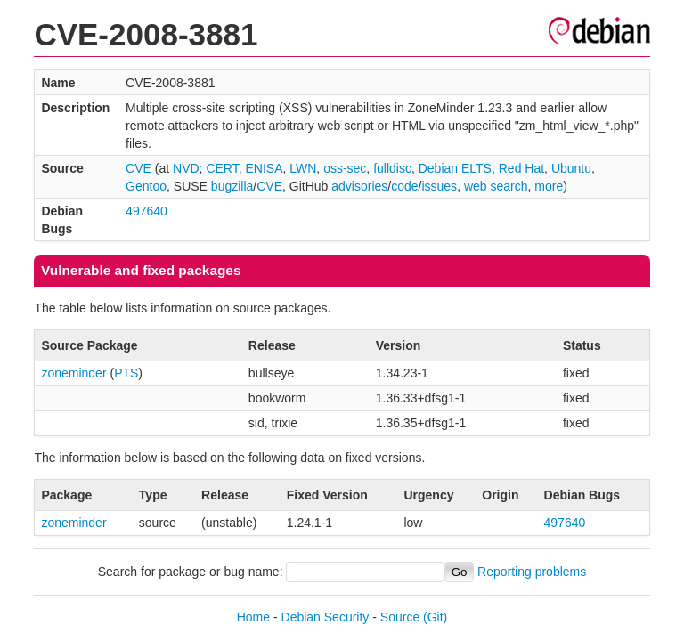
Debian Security (325, 617)
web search (496, 186)
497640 (146, 211)
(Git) (435, 617)
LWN (302, 168)
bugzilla (232, 186)
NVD (186, 168)
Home (253, 617)
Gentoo (146, 186)
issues (439, 186)
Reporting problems (531, 571)
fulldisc (392, 168)
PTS (126, 373)
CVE (138, 168)
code (404, 186)
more (548, 186)
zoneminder (73, 373)
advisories (359, 186)
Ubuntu (571, 168)
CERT (222, 168)
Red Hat (521, 168)
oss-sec (344, 168)
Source (399, 617)
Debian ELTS (455, 168)
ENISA (263, 168)
